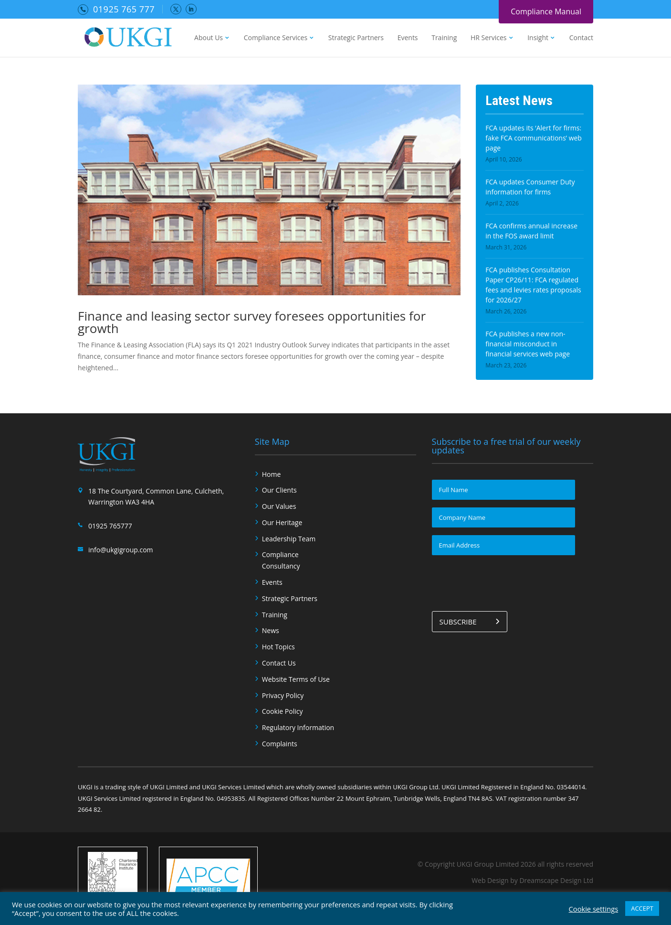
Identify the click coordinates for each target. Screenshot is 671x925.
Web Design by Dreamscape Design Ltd (532, 880)
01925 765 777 (124, 9)
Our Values (279, 506)
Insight (537, 38)
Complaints (279, 743)
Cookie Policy (282, 711)
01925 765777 (110, 525)
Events (408, 38)
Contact (581, 38)
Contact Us (279, 662)
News (270, 630)
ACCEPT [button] (642, 908)
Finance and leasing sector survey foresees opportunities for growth (252, 322)
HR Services (489, 38)
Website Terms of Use (296, 679)
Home (271, 474)
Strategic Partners (356, 38)
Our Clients (279, 490)
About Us (208, 38)
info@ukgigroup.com (120, 549)
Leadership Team (288, 538)
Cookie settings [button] (594, 908)
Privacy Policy (283, 695)
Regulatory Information (298, 727)
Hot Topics (278, 646)
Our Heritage (282, 522)
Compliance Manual (546, 11)
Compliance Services (275, 38)
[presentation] (504, 581)
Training (444, 38)
